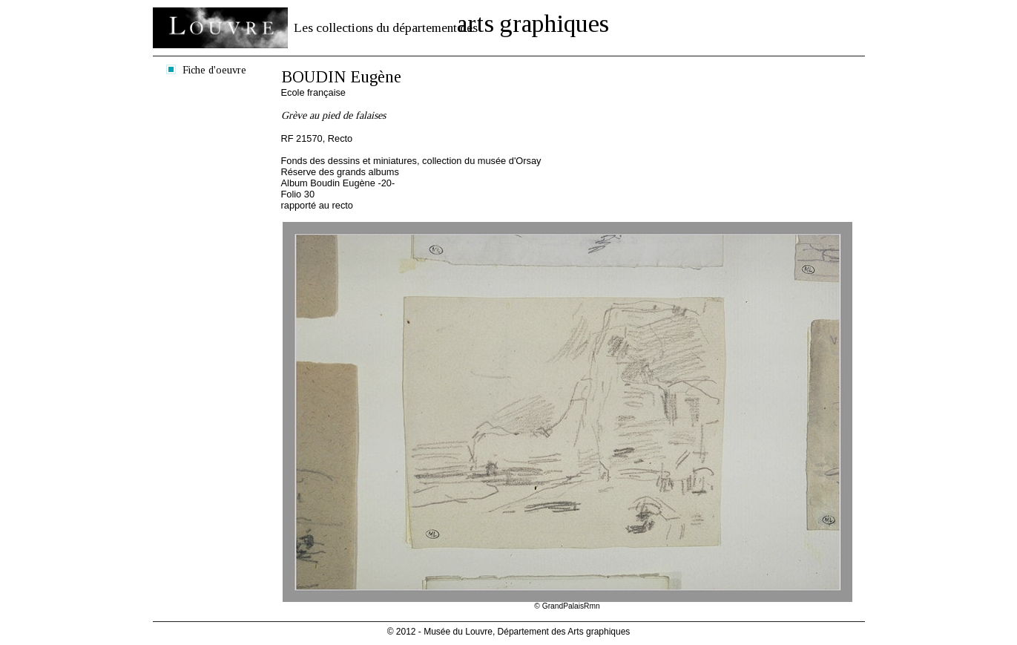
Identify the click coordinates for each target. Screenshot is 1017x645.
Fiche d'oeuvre (214, 70)
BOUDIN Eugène (341, 77)
